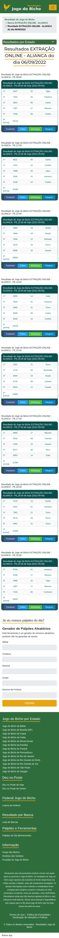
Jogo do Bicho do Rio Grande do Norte (21, 760)
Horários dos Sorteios (13, 856)
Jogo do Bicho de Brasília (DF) (17, 730)
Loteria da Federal (11, 805)
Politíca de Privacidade (38, 914)
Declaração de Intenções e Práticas (30, 917)
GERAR (29, 703)
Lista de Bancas (10, 822)
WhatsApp (35, 129)
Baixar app (7, 935)
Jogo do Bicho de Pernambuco (17, 752)
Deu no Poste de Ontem (14, 788)
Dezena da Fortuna (11, 689)
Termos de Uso (16, 914)
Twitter (23, 129)
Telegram (49, 129)
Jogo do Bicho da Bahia (14, 726)
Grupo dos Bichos (11, 852)
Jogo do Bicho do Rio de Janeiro (18, 756)
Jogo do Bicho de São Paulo (16, 767)
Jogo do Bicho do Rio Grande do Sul (20, 764)
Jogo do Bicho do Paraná (14, 748)
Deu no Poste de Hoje (13, 785)
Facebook (10, 129)
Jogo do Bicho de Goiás (14, 737)
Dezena (6, 665)
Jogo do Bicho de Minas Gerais (17, 741)
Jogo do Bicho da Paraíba (15, 745)
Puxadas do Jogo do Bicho (15, 859)
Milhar (5, 642)
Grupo (5, 677)
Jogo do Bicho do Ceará (14, 733)
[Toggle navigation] (53, 7)
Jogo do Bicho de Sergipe (15, 771)
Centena (6, 654)
